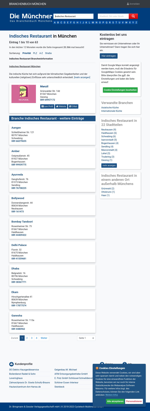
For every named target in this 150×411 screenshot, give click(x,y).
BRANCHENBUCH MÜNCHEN (27, 4)
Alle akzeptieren (115, 401)
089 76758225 (18, 188)
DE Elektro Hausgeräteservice (24, 369)
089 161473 (17, 211)
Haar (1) (105, 195)
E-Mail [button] (73, 106)
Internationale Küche (111, 111)
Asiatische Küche (110, 107)
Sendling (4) (107, 146)
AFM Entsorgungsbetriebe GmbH (71, 374)
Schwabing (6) (108, 136)
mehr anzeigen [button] (109, 165)
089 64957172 (47, 99)
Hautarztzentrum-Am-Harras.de (25, 386)
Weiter (44, 338)
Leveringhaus (16, 378)
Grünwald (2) (107, 188)
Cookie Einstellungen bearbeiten (120, 90)
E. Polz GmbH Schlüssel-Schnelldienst (73, 378)
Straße (48, 53)
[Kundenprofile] (11, 364)
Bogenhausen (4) (109, 143)
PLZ (35, 53)
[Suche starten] (133, 16)
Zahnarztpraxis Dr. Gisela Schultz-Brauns (29, 382)
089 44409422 (18, 235)
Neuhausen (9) (108, 129)
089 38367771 (18, 282)
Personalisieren (134, 401)
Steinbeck (59, 386)
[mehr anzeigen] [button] (82, 77)
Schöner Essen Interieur (66, 382)
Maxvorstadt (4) (109, 150)
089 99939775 (18, 164)
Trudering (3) (107, 156)
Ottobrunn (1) (108, 192)
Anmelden (133, 4)
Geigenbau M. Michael (65, 369)
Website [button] (61, 106)
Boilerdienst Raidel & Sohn (22, 374)
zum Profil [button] (47, 106)
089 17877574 (18, 305)
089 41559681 (18, 258)
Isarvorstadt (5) (109, 139)
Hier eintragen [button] (109, 56)
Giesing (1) (106, 160)
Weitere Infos (111, 395)
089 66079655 (18, 141)
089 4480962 (18, 329)
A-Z (41, 53)
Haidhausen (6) (109, 133)
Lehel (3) (105, 153)
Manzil (44, 86)
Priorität (26, 53)
